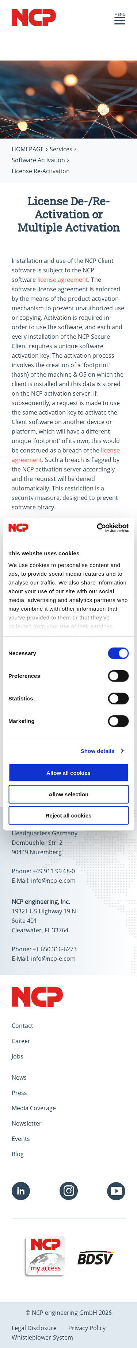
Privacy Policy (87, 1328)
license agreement (62, 280)
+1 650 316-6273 (55, 949)
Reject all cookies (69, 815)
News (19, 1077)
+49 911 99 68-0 (54, 871)
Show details (98, 750)
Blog (18, 1154)
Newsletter (27, 1123)
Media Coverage (34, 1108)
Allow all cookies (68, 773)
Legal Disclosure (34, 1328)
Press (19, 1093)
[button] (119, 22)
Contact (22, 1026)
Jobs (17, 1056)
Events (21, 1139)
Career (21, 1041)
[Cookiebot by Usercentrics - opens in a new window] (97, 527)
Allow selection (68, 794)
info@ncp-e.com (53, 881)
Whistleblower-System (42, 1337)
